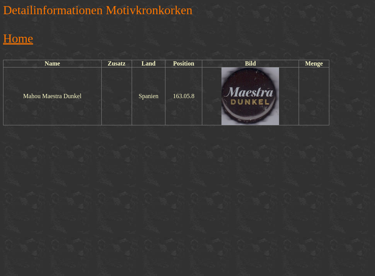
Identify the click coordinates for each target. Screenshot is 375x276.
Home (18, 38)
